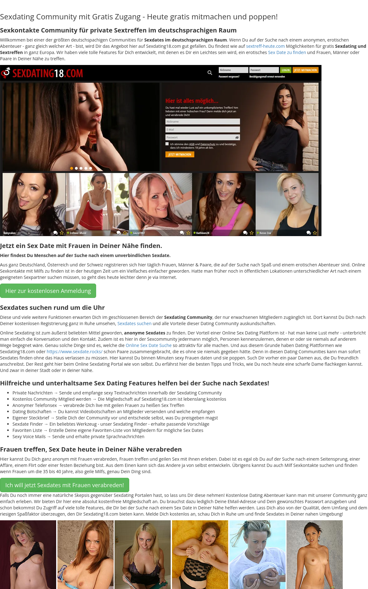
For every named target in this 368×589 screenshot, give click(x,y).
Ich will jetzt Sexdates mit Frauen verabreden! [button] (64, 485)
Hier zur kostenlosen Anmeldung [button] (48, 290)
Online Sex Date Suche (149, 345)
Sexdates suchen (134, 323)
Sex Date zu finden (287, 52)
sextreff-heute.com (265, 46)
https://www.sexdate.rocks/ (75, 351)
